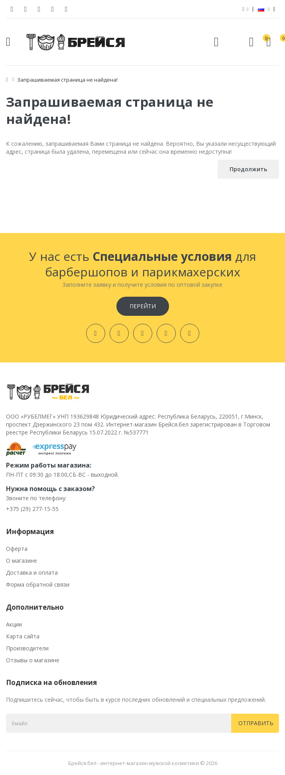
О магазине (21, 560)
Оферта (17, 548)
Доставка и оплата (32, 572)
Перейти (143, 306)
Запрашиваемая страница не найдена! (67, 79)
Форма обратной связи (37, 584)
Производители (27, 648)
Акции (14, 624)
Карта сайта (22, 636)
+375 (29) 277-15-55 (32, 509)
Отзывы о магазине (32, 660)
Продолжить (248, 169)
